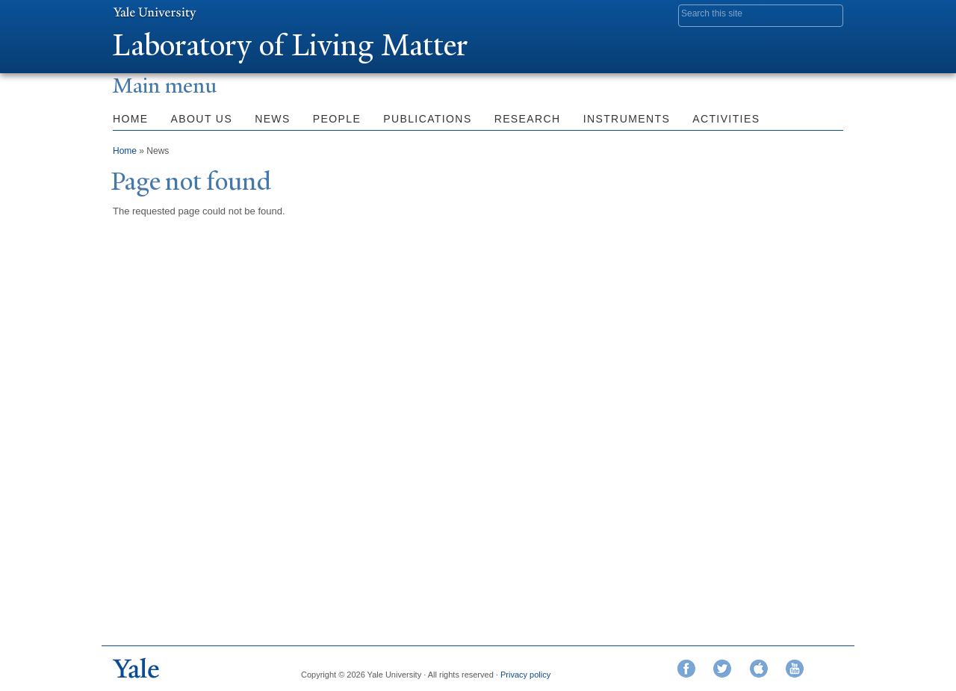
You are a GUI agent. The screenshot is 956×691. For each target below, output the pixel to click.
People (337, 119)
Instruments (627, 119)
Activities (726, 119)
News (273, 119)
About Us (202, 119)
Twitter (722, 669)
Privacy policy (525, 674)
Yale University (154, 12)
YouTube (795, 669)
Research (527, 119)
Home (131, 119)
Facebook (686, 669)
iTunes (759, 669)
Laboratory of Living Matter (290, 45)
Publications (427, 119)
